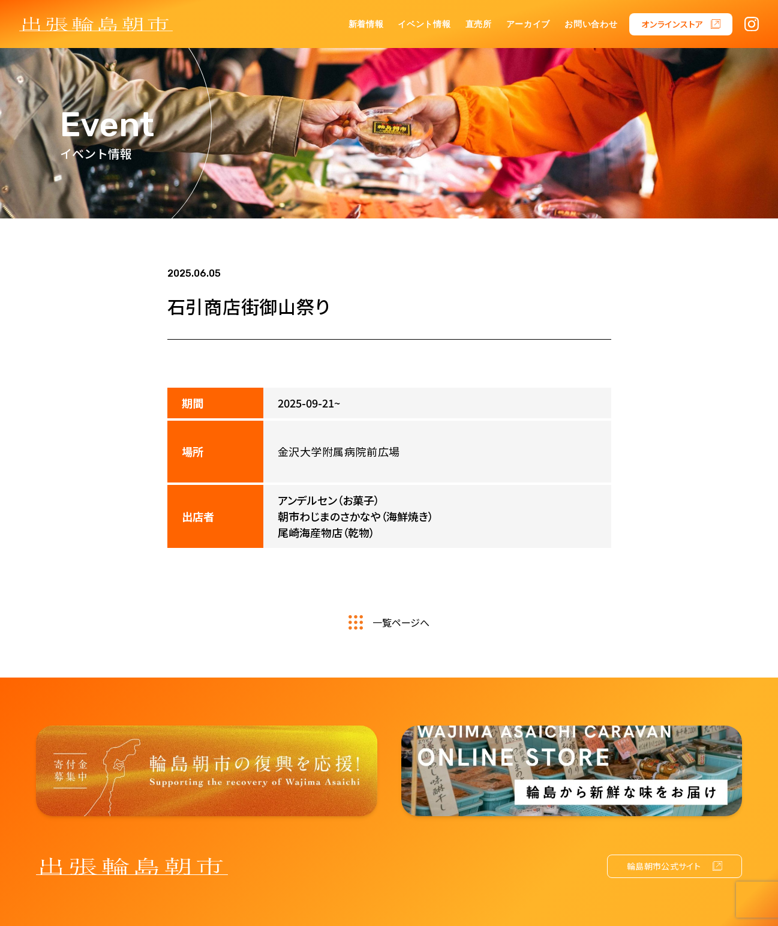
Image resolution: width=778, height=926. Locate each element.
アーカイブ (528, 24)
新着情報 (366, 24)
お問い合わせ (590, 24)
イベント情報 (424, 24)
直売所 (478, 24)
